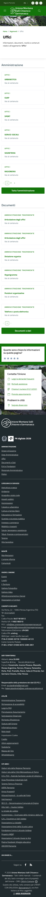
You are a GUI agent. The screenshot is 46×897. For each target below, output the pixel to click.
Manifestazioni (7, 555)
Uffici (7, 75)
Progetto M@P (7, 834)
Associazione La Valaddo (11, 822)
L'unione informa (8, 559)
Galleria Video (7, 592)
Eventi (4, 576)
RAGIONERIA (10, 171)
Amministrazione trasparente (19, 215)
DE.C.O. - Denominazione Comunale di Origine (20, 803)
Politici (4, 474)
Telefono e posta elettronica (16, 311)
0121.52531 (10, 612)
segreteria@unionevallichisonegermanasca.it (25, 627)
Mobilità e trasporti (9, 526)
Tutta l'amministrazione (23, 190)
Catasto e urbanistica (10, 507)
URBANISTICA (10, 79)
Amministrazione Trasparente (13, 700)
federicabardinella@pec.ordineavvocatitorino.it (24, 688)
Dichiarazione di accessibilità (12, 704)
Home (5, 31)
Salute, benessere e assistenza (13, 530)
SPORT (7, 116)
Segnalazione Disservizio (11, 715)
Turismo (4, 538)
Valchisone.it (6, 799)
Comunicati (6, 563)
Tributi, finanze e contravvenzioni (14, 534)
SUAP (7, 97)
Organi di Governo (8, 450)
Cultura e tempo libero (10, 510)
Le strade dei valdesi (9, 810)
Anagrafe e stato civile (10, 495)
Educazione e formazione (11, 514)
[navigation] (4, 10)
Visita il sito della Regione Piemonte (16, 768)
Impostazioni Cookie (9, 735)
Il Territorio (5, 584)
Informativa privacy (9, 727)
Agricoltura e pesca (9, 487)
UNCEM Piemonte (8, 845)
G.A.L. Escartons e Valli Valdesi (13, 818)
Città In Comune (27, 881)
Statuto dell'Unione (9, 723)
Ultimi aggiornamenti (10, 743)
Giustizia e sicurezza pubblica (13, 518)
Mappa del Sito (7, 750)
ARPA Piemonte (7, 787)
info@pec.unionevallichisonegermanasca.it (24, 624)
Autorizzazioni (7, 503)
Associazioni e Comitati (10, 599)
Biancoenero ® (25, 887)
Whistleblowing (7, 754)
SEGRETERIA (10, 152)
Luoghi (4, 580)
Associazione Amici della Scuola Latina (17, 826)
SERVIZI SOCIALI (12, 134)
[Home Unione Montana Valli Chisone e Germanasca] (21, 11)
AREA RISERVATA (22, 893)
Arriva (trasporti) (8, 791)
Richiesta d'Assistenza (10, 719)
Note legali (5, 731)
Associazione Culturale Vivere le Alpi (16, 838)
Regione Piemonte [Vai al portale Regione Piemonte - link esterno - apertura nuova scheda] (9, 3)
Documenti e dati (23, 330)
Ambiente (5, 491)
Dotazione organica (13, 256)
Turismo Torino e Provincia (11, 783)
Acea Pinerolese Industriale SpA (14, 779)
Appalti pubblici (7, 499)
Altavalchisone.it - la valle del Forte (16, 795)
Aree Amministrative (9, 454)
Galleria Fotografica (9, 588)
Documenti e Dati (8, 462)
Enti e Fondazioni (8, 466)
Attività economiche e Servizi (13, 596)
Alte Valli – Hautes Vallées (12, 807)
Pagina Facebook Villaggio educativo (16, 842)
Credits (4, 739)
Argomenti (13, 31)
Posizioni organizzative (14, 293)
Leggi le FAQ (6, 708)
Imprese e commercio (10, 522)
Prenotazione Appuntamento (13, 711)
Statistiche (5, 747)
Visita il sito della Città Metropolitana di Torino (20, 772)
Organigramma (11, 274)
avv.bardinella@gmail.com (17, 685)
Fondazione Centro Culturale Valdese (16, 830)
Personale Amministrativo (12, 470)
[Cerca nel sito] (39, 11)
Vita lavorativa (7, 542)
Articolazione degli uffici (15, 219)
